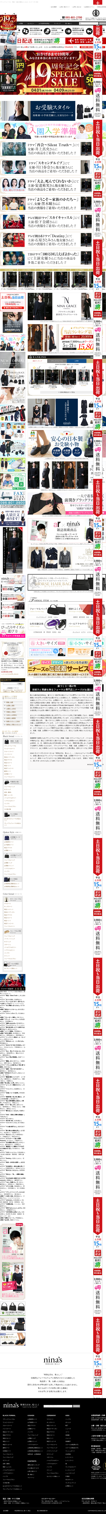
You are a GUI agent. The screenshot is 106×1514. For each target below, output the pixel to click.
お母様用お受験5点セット (12, 886)
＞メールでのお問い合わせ (9, 674)
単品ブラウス (8, 760)
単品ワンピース (8, 768)
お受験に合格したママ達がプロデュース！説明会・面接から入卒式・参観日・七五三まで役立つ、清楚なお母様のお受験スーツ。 (66, 427)
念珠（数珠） (8, 792)
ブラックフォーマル (8, 689)
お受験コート (8, 850)
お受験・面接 (10, 705)
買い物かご (68, 23)
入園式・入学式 (11, 708)
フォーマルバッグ (18, 689)
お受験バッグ (8, 863)
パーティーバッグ (9, 939)
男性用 (48, 632)
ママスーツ (7, 903)
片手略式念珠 (37, 632)
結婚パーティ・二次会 (13, 721)
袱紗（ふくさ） (8, 795)
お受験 (21, 23)
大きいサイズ (18, 691)
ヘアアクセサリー (9, 801)
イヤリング (90, 632)
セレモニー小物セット (10, 968)
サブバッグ (7, 789)
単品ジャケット (8, 909)
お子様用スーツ (8, 845)
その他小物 (7, 809)
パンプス (6, 803)
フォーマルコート (9, 777)
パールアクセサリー (10, 798)
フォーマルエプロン (10, 806)
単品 (87, 617)
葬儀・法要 (9, 702)
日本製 (50, 617)
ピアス (83, 632)
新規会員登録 (101, 7)
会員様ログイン (89, 7)
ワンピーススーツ (9, 748)
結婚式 (12, 691)
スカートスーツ (8, 751)
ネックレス (76, 632)
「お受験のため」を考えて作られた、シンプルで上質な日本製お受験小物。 (67, 457)
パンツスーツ (8, 754)
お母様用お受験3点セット (12, 883)
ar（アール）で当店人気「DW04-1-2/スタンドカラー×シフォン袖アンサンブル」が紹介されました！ (67, 543)
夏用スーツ (7, 771)
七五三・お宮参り (11, 715)
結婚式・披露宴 (11, 718)
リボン (56, 617)
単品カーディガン (9, 757)
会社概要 (54, 7)
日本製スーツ (8, 774)
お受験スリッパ (8, 865)
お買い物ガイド (65, 7)
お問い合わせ (77, 7)
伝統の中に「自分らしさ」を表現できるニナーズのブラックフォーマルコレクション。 (67, 489)
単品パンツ (7, 765)
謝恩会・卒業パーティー (13, 724)
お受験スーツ (6, 691)
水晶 (59, 632)
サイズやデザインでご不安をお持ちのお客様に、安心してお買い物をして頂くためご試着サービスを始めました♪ (66, 677)
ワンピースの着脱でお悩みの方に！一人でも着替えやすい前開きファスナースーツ (67, 514)
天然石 (54, 632)
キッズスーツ (8, 906)
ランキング (57, 23)
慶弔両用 (82, 617)
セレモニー (30, 23)
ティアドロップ (41, 617)
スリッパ (6, 956)
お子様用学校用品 (44, 23)
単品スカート (8, 763)
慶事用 (75, 617)
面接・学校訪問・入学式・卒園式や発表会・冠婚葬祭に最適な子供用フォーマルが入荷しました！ (67, 569)
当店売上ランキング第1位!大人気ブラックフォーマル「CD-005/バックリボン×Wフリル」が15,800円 (67, 351)
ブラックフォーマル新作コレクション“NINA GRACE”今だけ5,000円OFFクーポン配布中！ (67, 320)
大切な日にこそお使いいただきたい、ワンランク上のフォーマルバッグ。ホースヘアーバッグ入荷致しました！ (67, 590)
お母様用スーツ (8, 842)
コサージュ (7, 944)
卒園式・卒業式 (11, 712)
